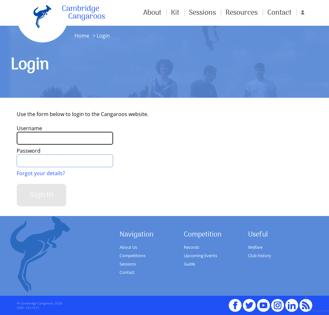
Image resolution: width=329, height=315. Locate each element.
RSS (305, 302)
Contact (279, 13)
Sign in (41, 195)
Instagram (277, 302)
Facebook (235, 302)
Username (29, 128)
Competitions (133, 255)
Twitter (249, 302)
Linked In (291, 305)
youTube (263, 302)
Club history (259, 255)
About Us (128, 247)
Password (28, 150)
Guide (189, 264)
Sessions (202, 13)
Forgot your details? (41, 173)
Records (191, 247)
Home (82, 35)
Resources (242, 13)
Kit (175, 13)
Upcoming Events (200, 255)
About (152, 13)
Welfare (255, 247)
